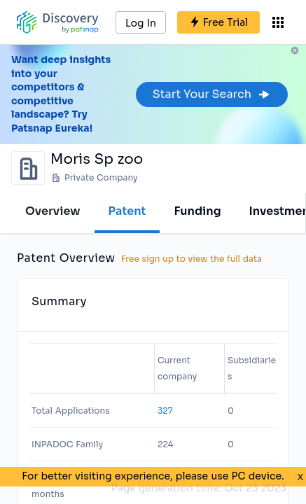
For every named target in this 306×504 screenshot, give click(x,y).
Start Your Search (212, 94)
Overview (53, 211)
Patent (127, 211)
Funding (197, 211)
